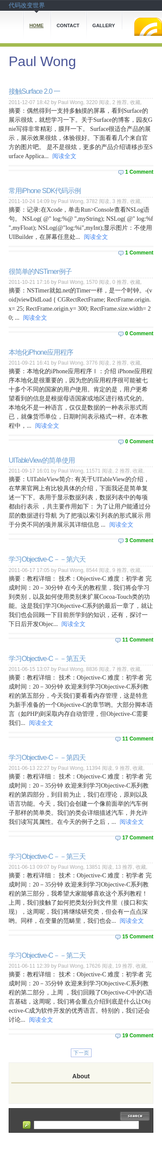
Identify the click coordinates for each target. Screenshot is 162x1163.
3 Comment (139, 540)
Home (36, 25)
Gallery (103, 25)
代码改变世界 (27, 5)
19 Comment (137, 1036)
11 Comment (137, 640)
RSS (148, 27)
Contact (68, 25)
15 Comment (137, 937)
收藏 (135, 102)
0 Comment (139, 333)
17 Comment (137, 838)
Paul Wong (42, 61)
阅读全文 (64, 156)
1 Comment (139, 172)
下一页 (81, 1053)
